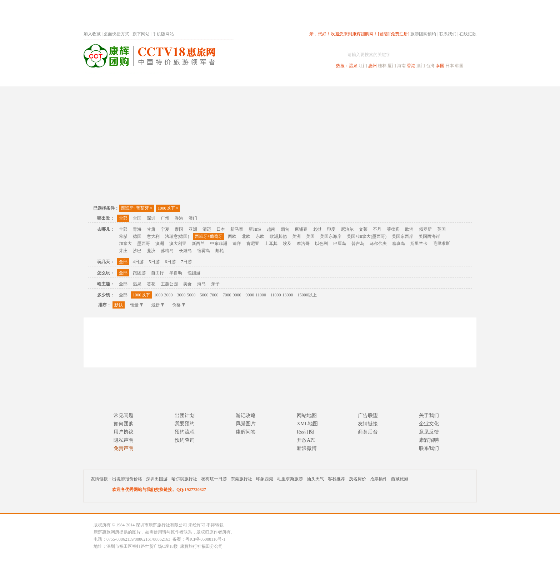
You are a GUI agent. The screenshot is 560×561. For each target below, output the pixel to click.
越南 (271, 229)
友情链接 (368, 423)
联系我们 (447, 33)
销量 (136, 304)
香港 (411, 65)
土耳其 (271, 243)
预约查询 (185, 440)
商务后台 (368, 432)
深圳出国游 (157, 478)
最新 (157, 304)
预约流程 (185, 432)
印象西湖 (264, 478)
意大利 (153, 236)
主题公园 (169, 283)
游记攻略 (246, 415)
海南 (401, 65)
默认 (118, 304)
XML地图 (307, 423)
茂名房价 (357, 478)
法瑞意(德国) (177, 236)
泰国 (440, 65)
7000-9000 (232, 294)
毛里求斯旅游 (290, 478)
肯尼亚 (252, 243)
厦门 (392, 65)
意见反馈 (429, 432)
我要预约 (185, 423)
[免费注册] (399, 33)
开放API (306, 440)
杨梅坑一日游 (214, 478)
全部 (123, 218)
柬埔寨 (301, 229)
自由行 (157, 272)
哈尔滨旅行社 (184, 478)
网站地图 (307, 415)
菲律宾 (393, 229)
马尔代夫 (378, 243)
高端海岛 (427, 79)
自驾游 (397, 79)
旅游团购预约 (423, 33)
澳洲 (159, 243)
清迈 (206, 229)
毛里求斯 (441, 243)
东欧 (260, 236)
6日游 (170, 261)
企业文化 (429, 423)
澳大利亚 (177, 243)
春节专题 (207, 79)
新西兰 (198, 243)
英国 (441, 229)
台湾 (430, 65)
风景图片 (246, 423)
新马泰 (236, 229)
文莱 (363, 229)
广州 (165, 218)
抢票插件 (378, 478)
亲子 (215, 283)
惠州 (372, 65)
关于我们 (429, 415)
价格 (178, 304)
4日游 (138, 261)
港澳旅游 (336, 79)
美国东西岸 (402, 236)
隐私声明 (124, 440)
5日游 (154, 261)
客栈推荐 (336, 478)
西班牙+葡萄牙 (136, 208)
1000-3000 (163, 294)
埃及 (287, 243)
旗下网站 (141, 33)
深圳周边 (239, 79)
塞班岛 (398, 243)
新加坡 (255, 229)
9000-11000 (256, 294)
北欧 (246, 236)
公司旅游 (459, 79)
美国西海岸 (429, 236)
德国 (137, 236)
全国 (137, 218)
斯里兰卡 (419, 243)
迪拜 (236, 243)
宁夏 (165, 229)
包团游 (194, 272)
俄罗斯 (425, 229)
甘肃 (151, 229)
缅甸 (285, 229)
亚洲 (193, 229)
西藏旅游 (399, 478)
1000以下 (168, 208)
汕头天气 (315, 478)
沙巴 (137, 250)
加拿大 (125, 243)
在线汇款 (467, 33)
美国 (310, 236)
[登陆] (383, 33)
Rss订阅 (305, 432)
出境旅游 (368, 79)
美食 (187, 283)
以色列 (321, 243)
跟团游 (139, 272)
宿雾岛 (203, 250)
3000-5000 (186, 294)
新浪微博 (307, 448)
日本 (449, 65)
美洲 (296, 236)
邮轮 (219, 250)
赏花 (151, 283)
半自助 (175, 272)
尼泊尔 (347, 229)
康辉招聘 (429, 440)
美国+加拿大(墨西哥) (366, 236)
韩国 (459, 65)
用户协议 (124, 432)
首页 (180, 79)
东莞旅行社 (241, 478)
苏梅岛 (167, 250)
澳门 (420, 65)
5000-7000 (209, 294)
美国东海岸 (330, 236)
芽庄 (123, 250)
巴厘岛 (339, 243)
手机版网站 (163, 33)
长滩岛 (185, 250)
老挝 (317, 229)
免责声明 (124, 448)
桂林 (382, 65)
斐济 (151, 250)
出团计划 (185, 415)
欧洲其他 (278, 236)
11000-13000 (281, 294)
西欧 (232, 236)
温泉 (353, 65)
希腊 (123, 236)
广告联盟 (368, 415)
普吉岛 (357, 243)
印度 (331, 229)
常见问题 (124, 415)
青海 (137, 229)
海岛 (201, 283)
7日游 (186, 261)
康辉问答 (246, 432)
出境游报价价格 (127, 478)
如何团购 (124, 423)
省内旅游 (271, 79)
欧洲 (409, 229)
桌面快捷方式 (116, 33)
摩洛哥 (303, 243)
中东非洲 (218, 243)
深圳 (151, 218)
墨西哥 (143, 243)
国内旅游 (304, 79)
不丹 (377, 229)
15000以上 (307, 294)
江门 (363, 65)
